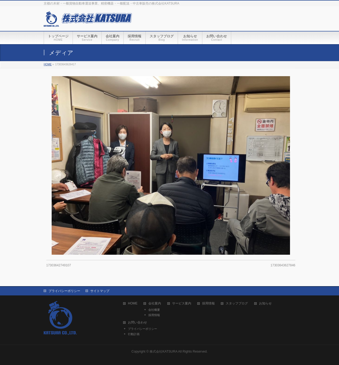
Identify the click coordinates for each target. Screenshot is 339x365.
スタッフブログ (237, 303)
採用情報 (154, 315)
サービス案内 (181, 303)
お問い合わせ (137, 322)
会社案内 (154, 303)
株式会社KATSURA (163, 351)
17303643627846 (283, 265)
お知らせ (265, 303)
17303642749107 (58, 265)
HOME (132, 303)
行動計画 (134, 334)
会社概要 (154, 309)
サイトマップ (99, 291)
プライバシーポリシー (64, 291)
